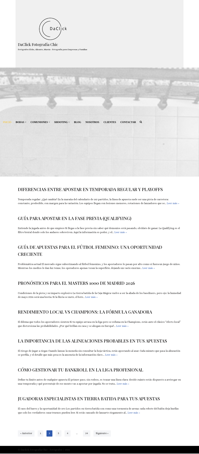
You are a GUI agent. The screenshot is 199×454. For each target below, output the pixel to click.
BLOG (78, 122)
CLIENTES (110, 122)
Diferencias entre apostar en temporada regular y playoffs (90, 189)
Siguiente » (102, 433)
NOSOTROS (93, 122)
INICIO (7, 122)
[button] (25, 122)
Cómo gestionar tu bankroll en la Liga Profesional (80, 370)
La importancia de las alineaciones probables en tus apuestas (92, 341)
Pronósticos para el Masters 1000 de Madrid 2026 (76, 283)
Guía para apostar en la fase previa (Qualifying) (74, 218)
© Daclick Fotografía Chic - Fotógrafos (40, 450)
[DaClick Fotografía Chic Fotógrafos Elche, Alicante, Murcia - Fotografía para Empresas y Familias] (52, 34)
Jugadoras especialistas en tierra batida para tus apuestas (89, 399)
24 (86, 433)
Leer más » (173, 203)
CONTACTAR (129, 122)
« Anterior (26, 433)
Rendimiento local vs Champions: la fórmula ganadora (85, 312)
